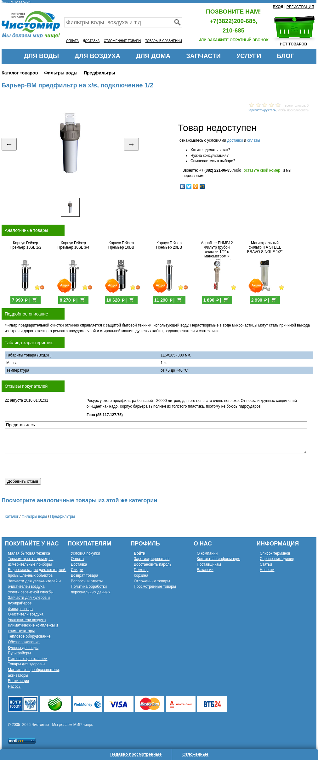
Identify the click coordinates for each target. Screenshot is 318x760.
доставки (235, 140)
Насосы (14, 686)
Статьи (266, 564)
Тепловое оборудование (29, 636)
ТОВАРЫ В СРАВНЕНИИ (163, 41)
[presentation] (52, 465)
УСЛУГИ (248, 55)
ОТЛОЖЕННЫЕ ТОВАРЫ (122, 41)
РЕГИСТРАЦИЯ (300, 7)
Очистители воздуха (25, 614)
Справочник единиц (277, 559)
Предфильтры (99, 72)
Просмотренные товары (155, 586)
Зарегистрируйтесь (262, 110)
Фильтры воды (60, 72)
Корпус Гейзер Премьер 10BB (121, 245)
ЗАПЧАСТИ (203, 55)
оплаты (253, 140)
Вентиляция (18, 681)
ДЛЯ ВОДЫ (41, 55)
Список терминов (275, 553)
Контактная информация (218, 559)
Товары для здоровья (27, 664)
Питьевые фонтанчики (28, 659)
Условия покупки (85, 553)
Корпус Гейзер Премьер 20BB (169, 245)
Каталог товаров (20, 72)
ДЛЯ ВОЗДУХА (97, 55)
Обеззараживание (24, 642)
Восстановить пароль (153, 564)
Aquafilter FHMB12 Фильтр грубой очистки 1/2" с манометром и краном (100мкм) (217, 252)
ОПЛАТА (72, 41)
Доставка (79, 564)
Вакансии (205, 570)
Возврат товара (84, 575)
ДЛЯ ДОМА (153, 55)
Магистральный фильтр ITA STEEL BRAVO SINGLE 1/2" (265, 247)
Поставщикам (209, 564)
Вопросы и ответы (87, 581)
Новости (267, 570)
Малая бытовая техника (29, 553)
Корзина (141, 575)
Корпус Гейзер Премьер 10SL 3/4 (73, 245)
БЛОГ (285, 55)
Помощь (141, 570)
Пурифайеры (19, 653)
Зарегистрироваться (151, 559)
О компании (207, 553)
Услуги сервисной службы (31, 592)
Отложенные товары (152, 581)
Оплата (77, 559)
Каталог (12, 516)
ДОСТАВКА (91, 41)
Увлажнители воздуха (27, 620)
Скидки (77, 570)
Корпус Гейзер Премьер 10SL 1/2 (26, 245)
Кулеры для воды (23, 647)
